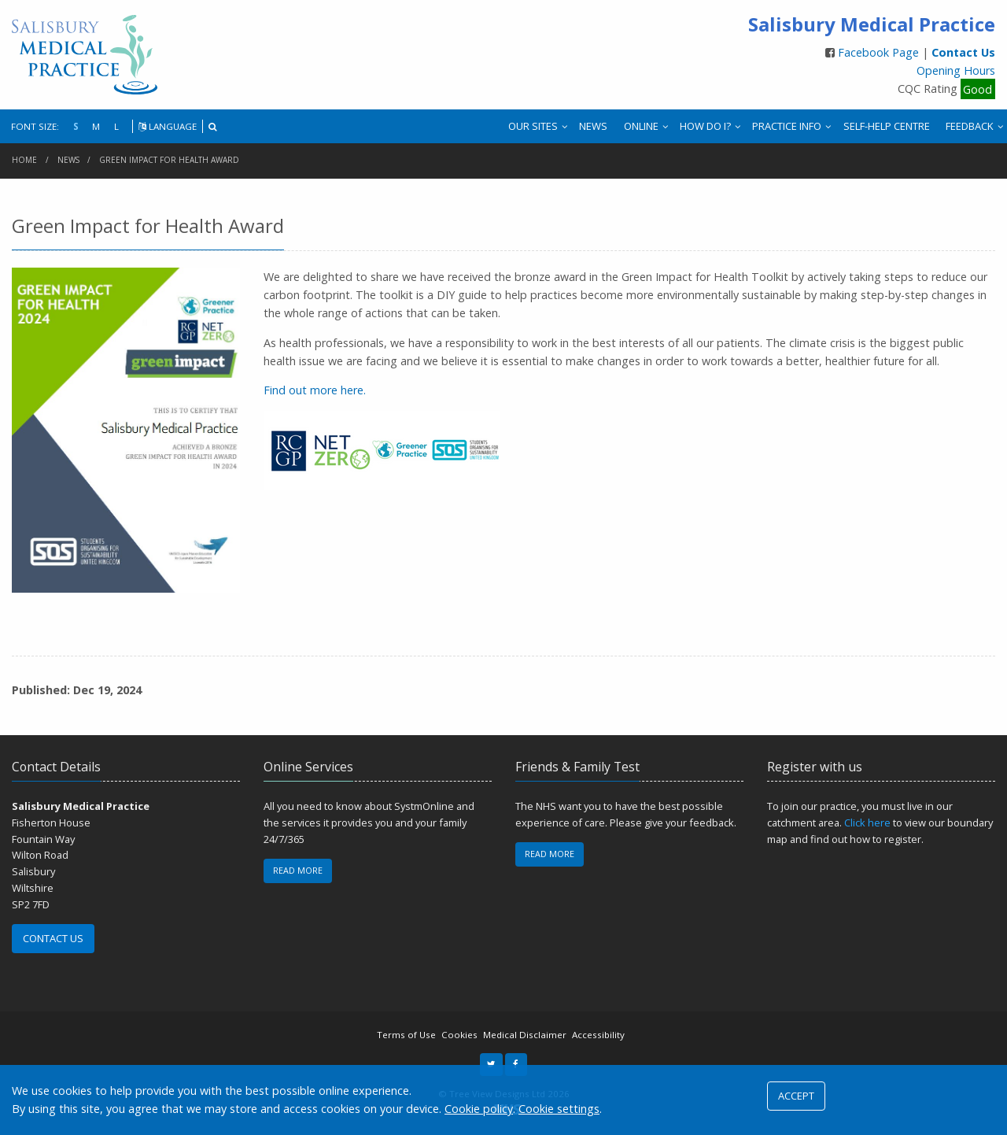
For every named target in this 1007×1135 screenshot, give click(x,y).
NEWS (593, 126)
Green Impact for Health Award (169, 159)
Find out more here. (315, 390)
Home (24, 159)
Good (977, 88)
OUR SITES (533, 126)
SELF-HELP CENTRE (886, 126)
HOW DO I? (705, 126)
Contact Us (963, 52)
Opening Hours (956, 70)
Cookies (459, 1035)
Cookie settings (558, 1108)
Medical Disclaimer (524, 1035)
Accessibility (598, 1035)
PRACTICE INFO (786, 126)
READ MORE (298, 870)
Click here (867, 822)
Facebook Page (880, 52)
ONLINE (641, 126)
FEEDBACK (970, 126)
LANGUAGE (167, 126)
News (68, 159)
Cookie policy (478, 1108)
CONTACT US (53, 938)
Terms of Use (406, 1035)
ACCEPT (796, 1096)
